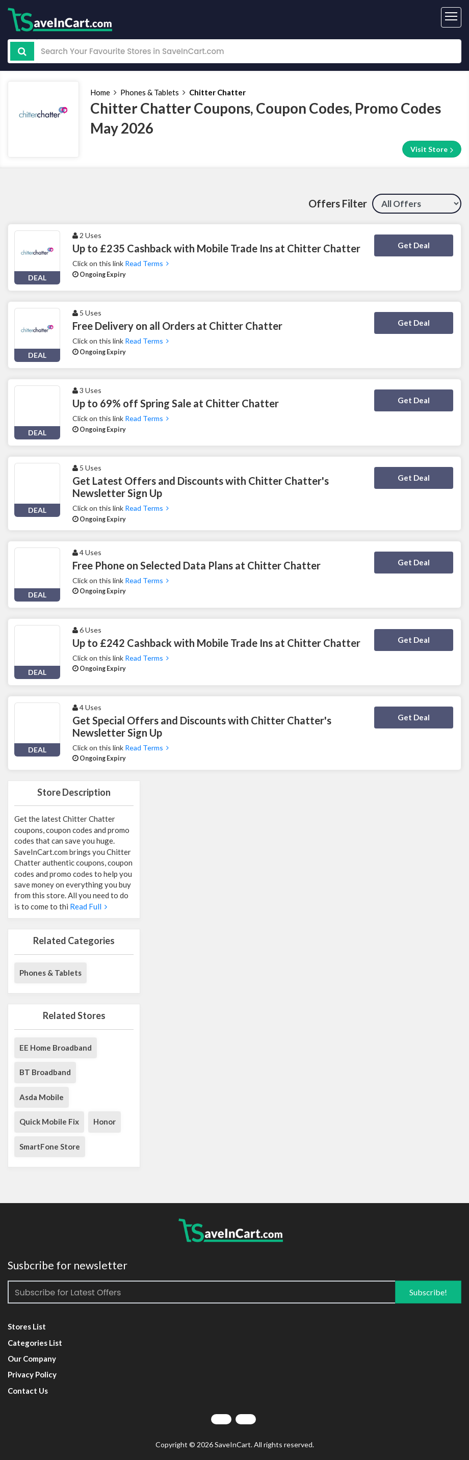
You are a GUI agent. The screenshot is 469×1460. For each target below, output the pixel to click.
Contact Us (28, 1390)
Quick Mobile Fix (49, 1121)
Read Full (87, 906)
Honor (104, 1121)
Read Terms (147, 263)
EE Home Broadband (55, 1047)
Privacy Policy (32, 1374)
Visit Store (431, 149)
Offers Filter (337, 203)
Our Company (32, 1358)
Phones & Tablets (149, 92)
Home (100, 92)
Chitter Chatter (217, 92)
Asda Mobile (41, 1097)
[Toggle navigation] (451, 17)
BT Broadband (45, 1072)
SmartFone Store (49, 1146)
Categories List (35, 1342)
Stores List (27, 1326)
